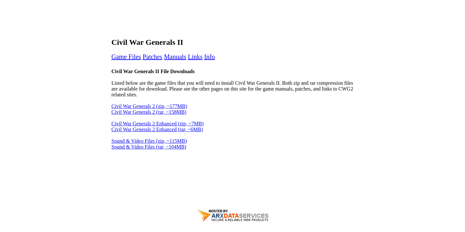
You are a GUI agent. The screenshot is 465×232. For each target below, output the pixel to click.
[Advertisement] (232, 17)
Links (195, 56)
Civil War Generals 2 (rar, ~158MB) (148, 112)
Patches (152, 56)
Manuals (175, 56)
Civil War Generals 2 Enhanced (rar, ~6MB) (157, 129)
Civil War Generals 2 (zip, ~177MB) (149, 106)
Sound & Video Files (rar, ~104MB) (148, 147)
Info (209, 56)
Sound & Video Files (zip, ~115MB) (149, 141)
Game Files (126, 56)
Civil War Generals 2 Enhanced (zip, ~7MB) (157, 123)
